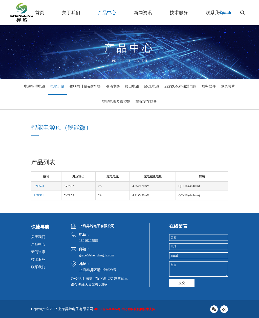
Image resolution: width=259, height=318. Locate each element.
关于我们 (71, 12)
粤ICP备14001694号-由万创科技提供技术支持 (124, 309)
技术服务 (179, 12)
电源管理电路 (34, 86)
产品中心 (107, 12)
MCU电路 (151, 86)
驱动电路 (113, 86)
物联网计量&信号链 (85, 86)
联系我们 (215, 12)
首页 (39, 12)
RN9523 (39, 186)
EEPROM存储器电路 (180, 86)
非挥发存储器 (146, 101)
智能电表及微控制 (116, 101)
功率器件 (209, 86)
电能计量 (57, 86)
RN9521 (39, 195)
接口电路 (132, 86)
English (225, 12)
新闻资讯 (143, 12)
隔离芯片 (228, 86)
